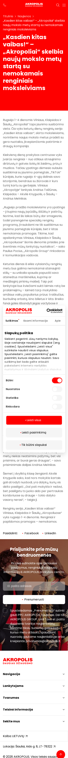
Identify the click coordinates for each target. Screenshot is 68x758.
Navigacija (11, 674)
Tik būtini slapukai (34, 445)
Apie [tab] (58, 321)
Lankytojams (13, 686)
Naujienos (24, 16)
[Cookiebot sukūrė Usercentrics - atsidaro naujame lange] (52, 311)
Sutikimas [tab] (11, 321)
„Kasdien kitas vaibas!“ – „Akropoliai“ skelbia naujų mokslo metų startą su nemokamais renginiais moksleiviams (34, 25)
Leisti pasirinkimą (34, 432)
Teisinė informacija (18, 709)
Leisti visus (34, 420)
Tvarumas (11, 698)
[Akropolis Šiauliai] (34, 5)
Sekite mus (11, 721)
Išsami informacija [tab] (35, 321)
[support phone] (5, 5)
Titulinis (8, 16)
